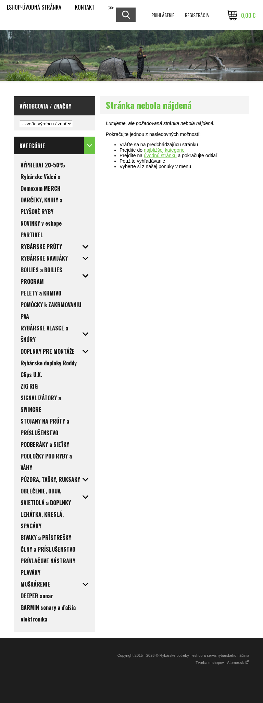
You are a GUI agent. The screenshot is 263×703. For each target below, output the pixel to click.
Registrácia (197, 14)
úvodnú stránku (160, 155)
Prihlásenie (162, 14)
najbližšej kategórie (164, 150)
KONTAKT (85, 7)
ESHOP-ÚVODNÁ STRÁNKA (34, 7)
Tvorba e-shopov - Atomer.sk (222, 663)
